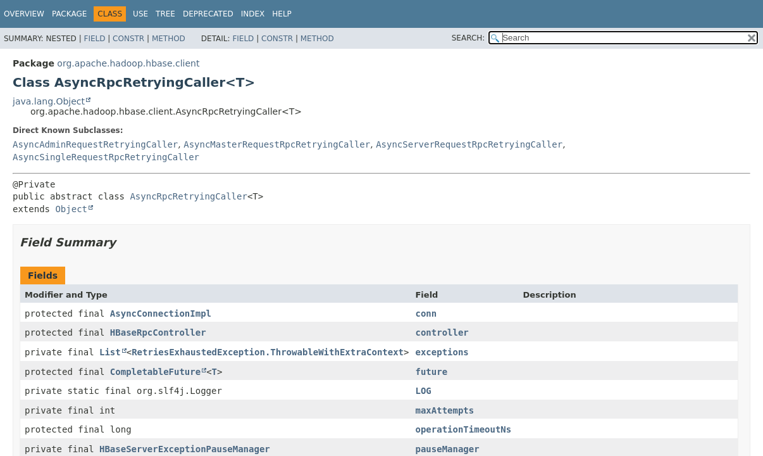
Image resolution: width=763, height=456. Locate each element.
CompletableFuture (155, 372)
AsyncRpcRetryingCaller (188, 196)
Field (94, 38)
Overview (24, 14)
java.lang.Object (49, 101)
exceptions (441, 352)
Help (282, 14)
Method (168, 38)
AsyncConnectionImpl (160, 313)
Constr (128, 38)
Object (71, 209)
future (431, 372)
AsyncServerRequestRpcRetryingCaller (469, 144)
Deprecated (208, 14)
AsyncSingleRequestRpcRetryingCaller (106, 157)
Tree (165, 14)
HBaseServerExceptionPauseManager (184, 449)
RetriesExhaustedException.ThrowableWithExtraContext (268, 352)
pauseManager (447, 449)
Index (253, 14)
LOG (423, 391)
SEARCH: (468, 38)
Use (140, 14)
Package (69, 14)
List (110, 352)
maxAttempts (444, 410)
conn (426, 313)
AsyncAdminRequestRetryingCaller (95, 144)
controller (441, 332)
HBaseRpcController (158, 332)
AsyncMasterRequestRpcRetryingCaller (276, 144)
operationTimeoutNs (463, 429)
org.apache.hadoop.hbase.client (128, 63)
